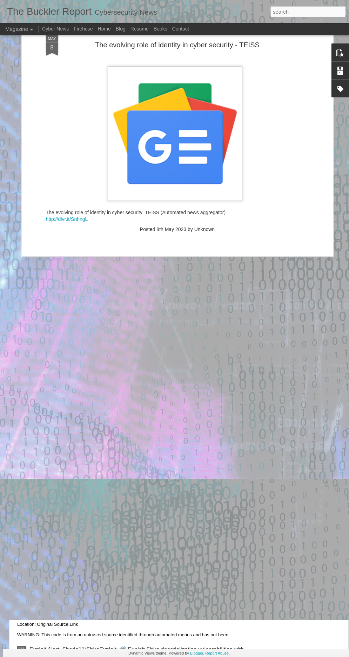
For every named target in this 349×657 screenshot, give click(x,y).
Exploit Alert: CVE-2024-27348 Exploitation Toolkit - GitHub (102, 570)
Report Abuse (217, 653)
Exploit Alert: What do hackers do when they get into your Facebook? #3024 (123, 490)
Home (104, 29)
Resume (139, 29)
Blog (121, 29)
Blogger (196, 653)
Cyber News (55, 29)
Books (160, 29)
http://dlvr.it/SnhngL (67, 141)
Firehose (83, 29)
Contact (180, 29)
